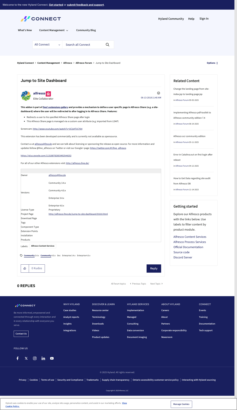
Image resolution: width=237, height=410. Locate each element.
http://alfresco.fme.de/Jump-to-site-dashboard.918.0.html (78, 214)
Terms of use (47, 380)
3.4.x (31, 256)
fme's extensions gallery (55, 107)
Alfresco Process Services (189, 242)
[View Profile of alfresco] (39, 93)
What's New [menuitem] (25, 30)
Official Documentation (188, 247)
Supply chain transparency (115, 380)
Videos (95, 330)
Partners (165, 324)
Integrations (69, 330)
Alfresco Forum (84, 63)
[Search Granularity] (47, 45)
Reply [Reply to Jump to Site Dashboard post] (154, 268)
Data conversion (135, 330)
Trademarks (92, 380)
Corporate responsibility (174, 330)
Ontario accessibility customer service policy (156, 380)
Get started (56, 4)
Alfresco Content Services (42, 245)
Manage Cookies (181, 405)
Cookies (34, 380)
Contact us (21, 333)
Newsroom (166, 337)
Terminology (98, 317)
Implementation (135, 310)
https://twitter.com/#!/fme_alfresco (108, 148)
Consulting (132, 324)
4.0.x (48, 256)
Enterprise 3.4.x (68, 255)
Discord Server (182, 257)
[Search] (88, 45)
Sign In (204, 18)
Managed (131, 317)
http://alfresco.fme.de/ (77, 163)
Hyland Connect (25, 63)
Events (202, 310)
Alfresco (67, 63)
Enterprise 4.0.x (83, 255)
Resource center (100, 310)
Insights (67, 324)
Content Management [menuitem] (52, 30)
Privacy (22, 380)
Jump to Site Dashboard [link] (108, 63)
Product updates (100, 337)
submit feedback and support (85, 4)
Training (203, 317)
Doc (58, 255)
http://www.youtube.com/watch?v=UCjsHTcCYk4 (57, 129)
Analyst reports (71, 317)
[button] (25, 268)
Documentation (207, 324)
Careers (165, 310)
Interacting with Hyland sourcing (199, 380)
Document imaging (137, 337)
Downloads (98, 324)
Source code (181, 252)
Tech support (206, 330)
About (164, 317)
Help (191, 19)
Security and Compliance (70, 380)
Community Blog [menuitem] (86, 30)
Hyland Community (171, 19)
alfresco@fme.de (43, 144)
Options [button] (211, 63)
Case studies (69, 310)
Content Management (48, 63)
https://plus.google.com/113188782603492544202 (46, 155)
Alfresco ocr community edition (189, 136)
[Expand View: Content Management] (67, 30)
